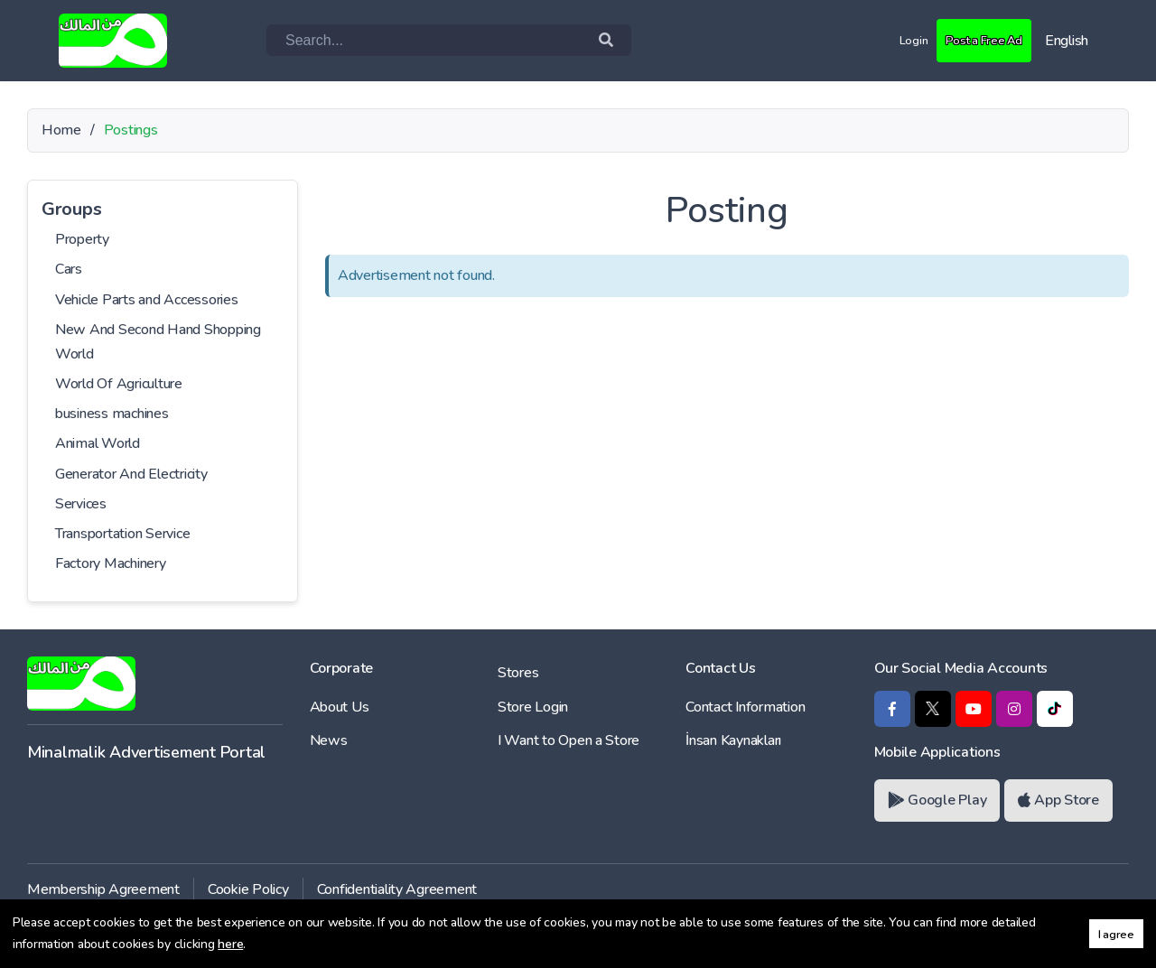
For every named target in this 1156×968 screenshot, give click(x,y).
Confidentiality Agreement (397, 889)
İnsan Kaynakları (733, 740)
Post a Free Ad (974, 40)
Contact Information (745, 707)
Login (894, 40)
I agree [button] (1116, 934)
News (329, 740)
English (1066, 41)
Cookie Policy (248, 889)
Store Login (533, 707)
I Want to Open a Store (568, 740)
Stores (518, 673)
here (230, 944)
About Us (339, 707)
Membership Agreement (103, 889)
